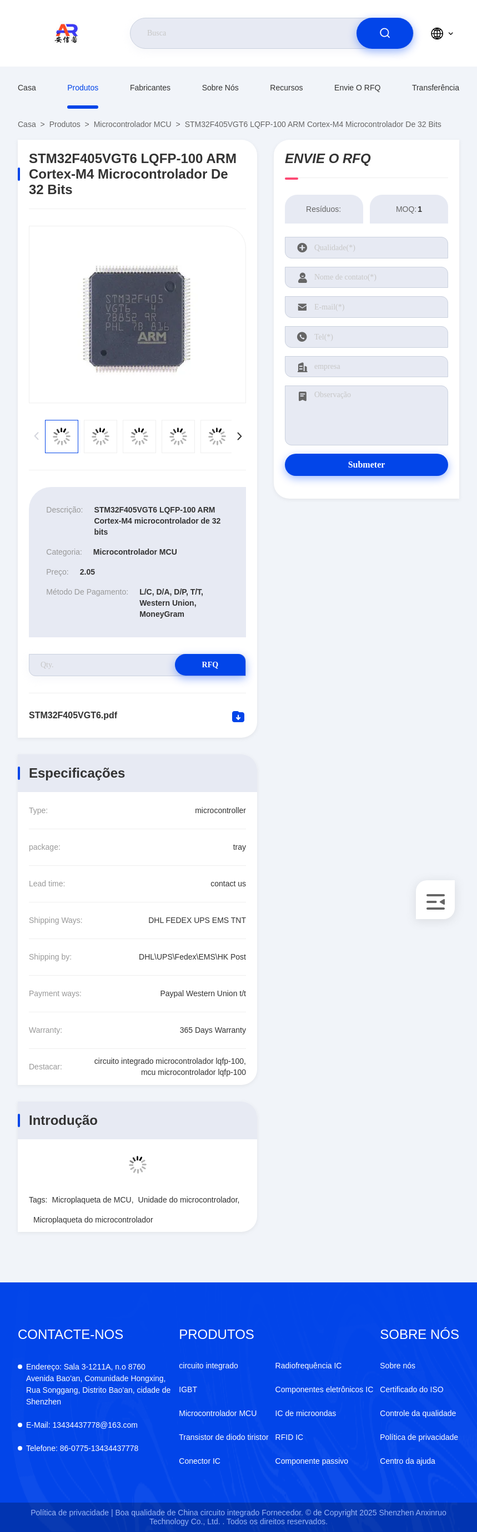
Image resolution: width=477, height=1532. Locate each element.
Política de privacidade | (72, 1512)
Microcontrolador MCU (133, 124)
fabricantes (150, 87)
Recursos (286, 87)
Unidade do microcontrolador (188, 1199)
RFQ (206, 665)
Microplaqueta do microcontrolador (93, 1219)
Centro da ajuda (407, 1461)
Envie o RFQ (357, 87)
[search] (385, 33)
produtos (82, 87)
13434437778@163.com (82, 1425)
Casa (27, 87)
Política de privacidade (419, 1437)
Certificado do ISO (411, 1389)
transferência (435, 87)
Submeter (366, 464)
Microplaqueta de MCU (91, 1199)
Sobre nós (220, 87)
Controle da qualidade (418, 1413)
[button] (239, 436)
